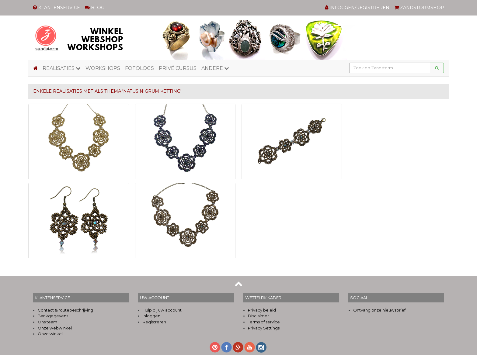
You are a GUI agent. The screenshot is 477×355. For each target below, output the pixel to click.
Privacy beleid (262, 310)
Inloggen (151, 315)
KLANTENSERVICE (56, 7)
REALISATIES (62, 68)
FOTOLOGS (139, 68)
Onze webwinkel (55, 328)
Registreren (154, 321)
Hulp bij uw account (162, 310)
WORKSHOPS (102, 68)
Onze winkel (50, 333)
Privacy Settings (264, 328)
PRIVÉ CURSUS (178, 68)
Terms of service (264, 321)
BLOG (94, 7)
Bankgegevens (53, 315)
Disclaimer (258, 315)
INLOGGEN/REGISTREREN (357, 7)
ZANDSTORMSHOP (419, 7)
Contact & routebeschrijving (65, 310)
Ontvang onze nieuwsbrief (379, 310)
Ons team (47, 321)
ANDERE (215, 68)
